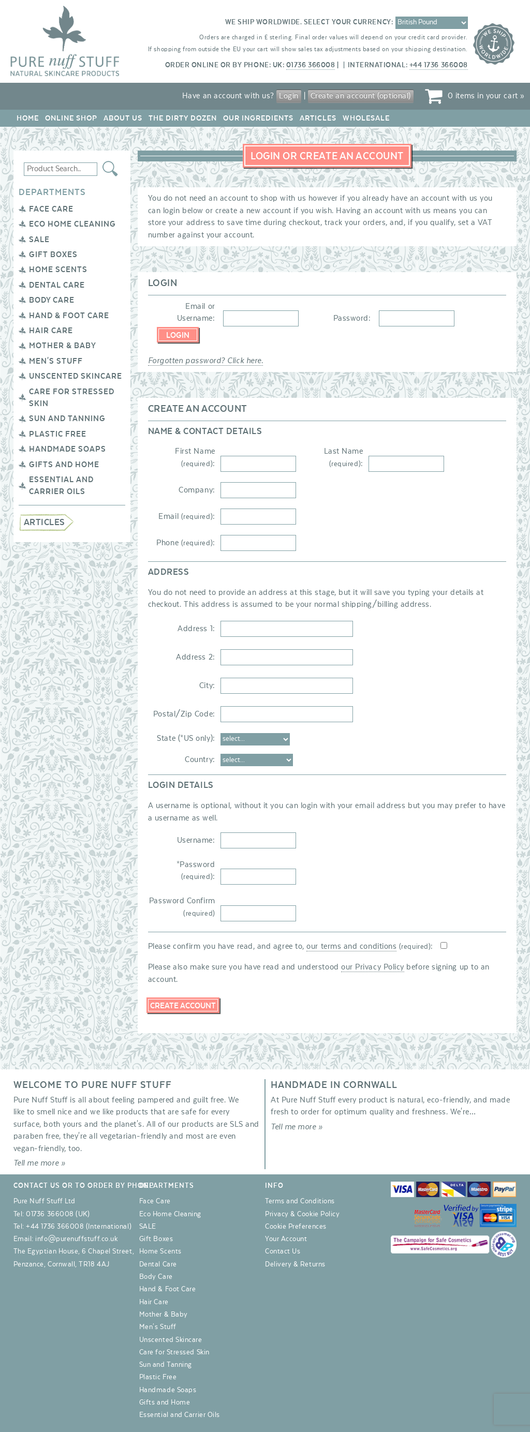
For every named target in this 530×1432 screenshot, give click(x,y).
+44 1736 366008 (438, 65)
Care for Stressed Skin (174, 1352)
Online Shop (71, 118)
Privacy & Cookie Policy (302, 1214)
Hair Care (51, 330)
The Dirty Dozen (183, 118)
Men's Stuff (56, 361)
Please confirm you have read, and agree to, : (290, 946)
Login (289, 95)
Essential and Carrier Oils (179, 1415)
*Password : (195, 870)
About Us (123, 118)
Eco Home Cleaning (72, 224)
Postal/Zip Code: (184, 714)
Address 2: (195, 657)
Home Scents (58, 269)
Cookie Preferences (296, 1226)
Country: (200, 759)
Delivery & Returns (295, 1264)
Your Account (286, 1239)
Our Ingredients (258, 118)
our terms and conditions (351, 946)
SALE (39, 239)
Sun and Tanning (67, 418)
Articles (318, 118)
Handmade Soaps (67, 449)
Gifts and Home (64, 464)
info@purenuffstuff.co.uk (76, 1239)
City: (207, 685)
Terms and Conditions (300, 1201)
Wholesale (366, 118)
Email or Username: (196, 312)
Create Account (183, 1005)
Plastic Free (57, 434)
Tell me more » (39, 1163)
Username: (196, 840)
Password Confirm (182, 906)
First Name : (195, 457)
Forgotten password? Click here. (205, 360)
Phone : (185, 542)
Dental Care (57, 285)
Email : (186, 516)
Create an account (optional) (361, 95)
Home (28, 118)
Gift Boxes (53, 254)
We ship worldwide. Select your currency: (309, 22)
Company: (197, 490)
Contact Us (282, 1251)
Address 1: (196, 628)
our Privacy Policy (372, 967)
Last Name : (343, 457)
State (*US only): (186, 738)
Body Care (52, 300)
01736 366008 (310, 65)
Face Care (51, 209)
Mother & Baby (62, 345)
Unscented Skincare (75, 376)
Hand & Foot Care (69, 315)
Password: (352, 318)
